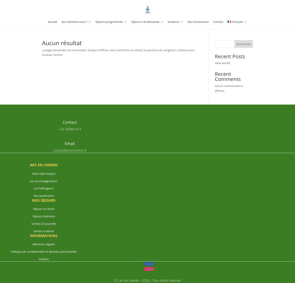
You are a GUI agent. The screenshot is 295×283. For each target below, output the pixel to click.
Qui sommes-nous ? (74, 22)
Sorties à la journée (43, 224)
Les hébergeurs (44, 188)
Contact (218, 22)
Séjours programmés (109, 22)
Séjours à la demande (145, 22)
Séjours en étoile (43, 209)
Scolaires (173, 22)
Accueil (52, 22)
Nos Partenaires (198, 22)
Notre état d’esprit (43, 174)
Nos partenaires (44, 196)
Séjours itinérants (44, 216)
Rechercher (243, 44)
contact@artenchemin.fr (70, 150)
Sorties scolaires (43, 231)
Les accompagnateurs (44, 181)
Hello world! (222, 63)
